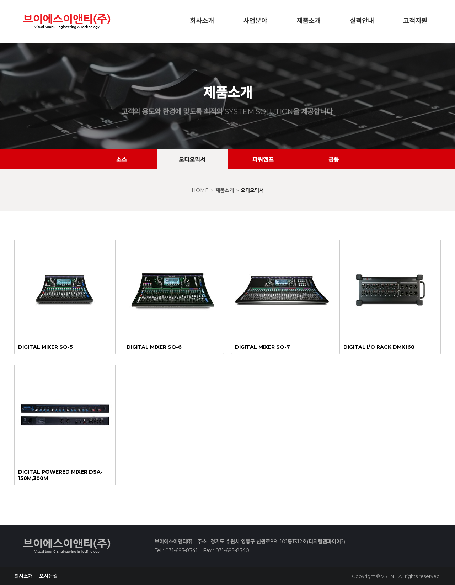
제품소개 (308, 21)
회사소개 (202, 21)
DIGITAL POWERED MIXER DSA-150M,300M (60, 475)
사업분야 (255, 21)
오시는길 (48, 576)
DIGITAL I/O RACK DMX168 (378, 347)
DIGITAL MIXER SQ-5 (45, 347)
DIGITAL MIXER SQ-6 (154, 347)
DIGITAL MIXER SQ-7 (262, 347)
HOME (200, 190)
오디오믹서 (252, 190)
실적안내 (362, 21)
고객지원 (415, 21)
